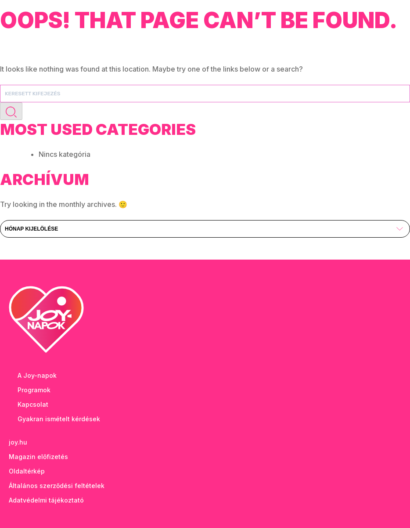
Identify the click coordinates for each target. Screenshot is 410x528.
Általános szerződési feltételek (56, 485)
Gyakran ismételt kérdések (59, 419)
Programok (34, 390)
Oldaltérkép (27, 471)
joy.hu (18, 442)
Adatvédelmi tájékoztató (46, 500)
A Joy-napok (37, 375)
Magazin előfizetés (38, 456)
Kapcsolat (33, 404)
